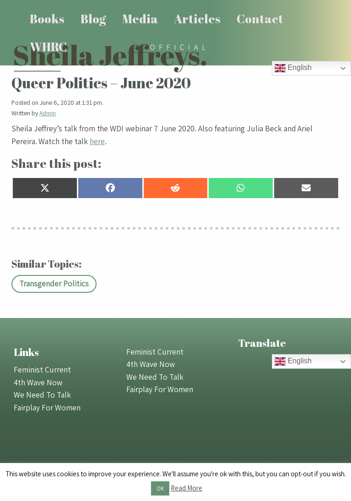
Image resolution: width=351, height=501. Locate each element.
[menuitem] (47, 19)
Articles (197, 19)
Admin (47, 113)
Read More (186, 488)
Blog (93, 19)
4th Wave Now (38, 382)
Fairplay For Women (47, 407)
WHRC (48, 46)
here (97, 141)
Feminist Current (42, 369)
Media (140, 19)
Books (47, 19)
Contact (260, 19)
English (293, 68)
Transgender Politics (54, 283)
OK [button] (160, 488)
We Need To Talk (42, 394)
